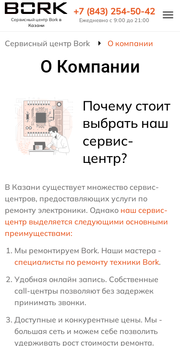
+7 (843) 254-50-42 (114, 11)
